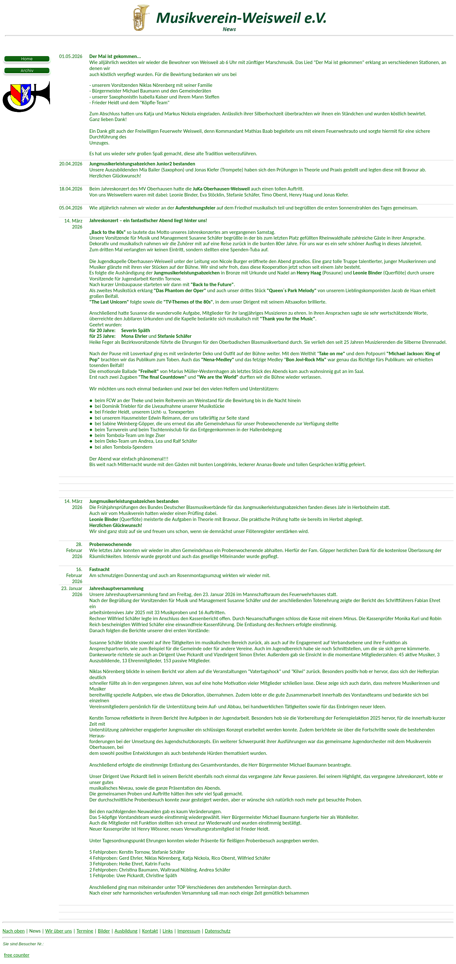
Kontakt (150, 931)
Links (167, 931)
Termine (85, 931)
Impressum (188, 931)
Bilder (104, 931)
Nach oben (14, 931)
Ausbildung (126, 931)
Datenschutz (217, 931)
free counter (16, 955)
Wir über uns (58, 931)
